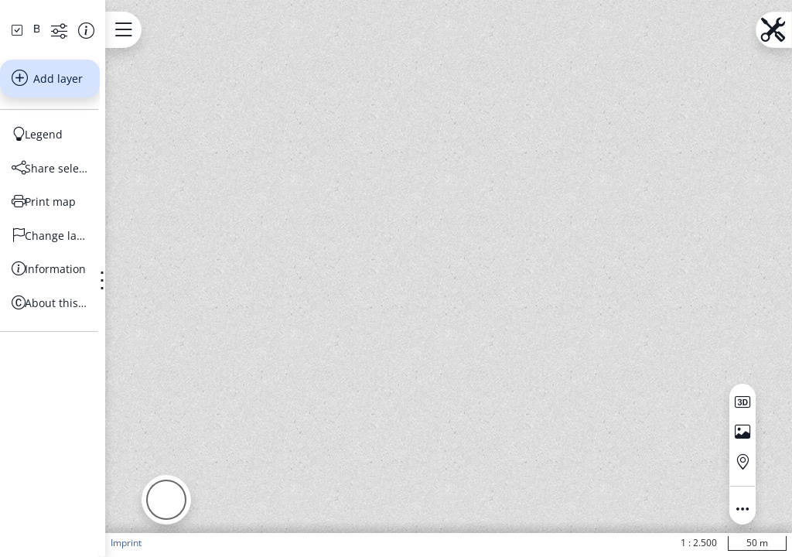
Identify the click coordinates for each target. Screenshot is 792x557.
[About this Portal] (96, 434)
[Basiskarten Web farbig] (83, 160)
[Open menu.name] (216, 30)
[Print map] (96, 333)
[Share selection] (96, 299)
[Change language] (96, 367)
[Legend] (96, 266)
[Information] (96, 401)
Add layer (93, 209)
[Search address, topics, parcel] (85, 107)
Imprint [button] (218, 542)
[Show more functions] (135, 161)
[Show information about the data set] (162, 161)
